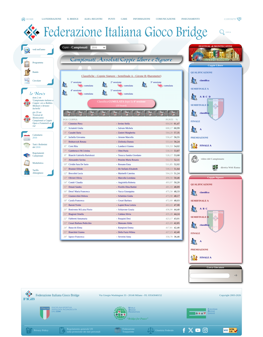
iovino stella (124, 123)
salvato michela (125, 128)
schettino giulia (125, 196)
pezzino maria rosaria (128, 160)
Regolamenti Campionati (38, 154)
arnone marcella (126, 137)
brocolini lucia (75, 173)
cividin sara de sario (78, 164)
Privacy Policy (41, 330)
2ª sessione (115, 82)
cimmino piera (75, 123)
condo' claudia (75, 182)
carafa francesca (76, 200)
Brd (69, 113)
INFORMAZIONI (141, 19)
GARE (124, 19)
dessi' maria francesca (78, 191)
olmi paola (123, 151)
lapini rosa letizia (127, 205)
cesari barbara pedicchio (80, 223)
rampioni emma (126, 227)
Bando (35, 72)
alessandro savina (76, 160)
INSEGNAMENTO (190, 19)
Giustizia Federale (164, 330)
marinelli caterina (126, 173)
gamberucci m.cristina (79, 151)
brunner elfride (75, 169)
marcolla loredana (126, 178)
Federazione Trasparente (128, 330)
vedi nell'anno (39, 49)
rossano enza (124, 164)
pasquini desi (124, 218)
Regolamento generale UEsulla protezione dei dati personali (83, 330)
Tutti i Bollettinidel (40, 145)
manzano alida (125, 223)
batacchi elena (75, 227)
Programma (38, 62)
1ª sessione (76, 82)
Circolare (37, 80)
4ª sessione (76, 90)
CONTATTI (232, 19)
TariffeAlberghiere (38, 171)
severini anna (124, 236)
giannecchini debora (78, 196)
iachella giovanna (76, 137)
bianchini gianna (76, 232)
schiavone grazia (126, 209)
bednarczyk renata (77, 141)
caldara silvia (124, 214)
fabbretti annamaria (77, 218)
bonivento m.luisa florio (80, 209)
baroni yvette (74, 205)
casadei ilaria (74, 132)
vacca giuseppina (126, 191)
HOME (27, 19)
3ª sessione (155, 82)
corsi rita (73, 146)
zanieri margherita (126, 132)
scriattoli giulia (75, 128)
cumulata (88, 85)
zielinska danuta (126, 141)
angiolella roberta (126, 182)
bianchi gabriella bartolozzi (81, 155)
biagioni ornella (76, 214)
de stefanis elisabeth (128, 169)
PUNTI (111, 19)
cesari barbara (125, 200)
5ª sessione (115, 90)
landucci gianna (126, 146)
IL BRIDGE (72, 19)
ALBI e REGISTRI (93, 19)
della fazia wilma (126, 232)
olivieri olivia (75, 178)
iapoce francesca (76, 236)
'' (43, 104)
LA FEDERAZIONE (51, 19)
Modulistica (38, 163)
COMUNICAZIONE (166, 19)
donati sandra (75, 187)
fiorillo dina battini (127, 187)
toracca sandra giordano (129, 155)
